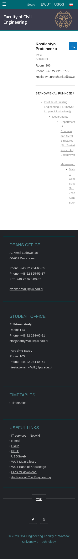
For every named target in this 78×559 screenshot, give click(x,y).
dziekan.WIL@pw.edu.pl (26, 289)
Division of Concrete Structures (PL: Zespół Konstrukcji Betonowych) (72, 186)
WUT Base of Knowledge (28, 467)
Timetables (18, 402)
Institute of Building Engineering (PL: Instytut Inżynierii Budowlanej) (59, 106)
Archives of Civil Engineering (31, 477)
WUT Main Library (23, 461)
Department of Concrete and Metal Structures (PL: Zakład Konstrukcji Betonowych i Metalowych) (68, 143)
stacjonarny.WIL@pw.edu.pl (29, 341)
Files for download (24, 472)
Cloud (15, 446)
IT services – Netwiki (25, 435)
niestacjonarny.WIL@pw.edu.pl (31, 367)
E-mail (15, 440)
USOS (58, 4)
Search (31, 4)
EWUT (45, 4)
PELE (15, 451)
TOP (39, 499)
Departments (60, 116)
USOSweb (18, 456)
